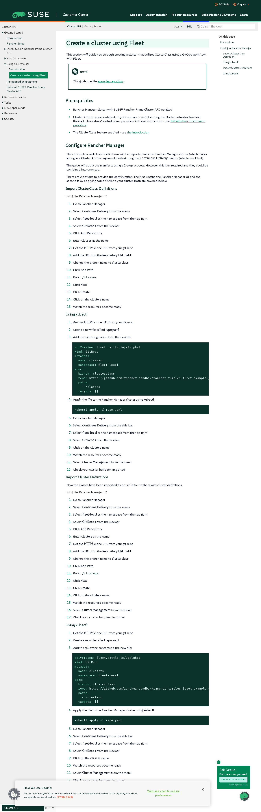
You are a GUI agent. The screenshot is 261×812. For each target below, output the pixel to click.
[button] (14, 794)
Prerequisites (227, 42)
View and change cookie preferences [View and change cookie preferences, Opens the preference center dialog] (163, 793)
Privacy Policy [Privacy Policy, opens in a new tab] (65, 796)
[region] (112, 793)
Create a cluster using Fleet (28, 75)
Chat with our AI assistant (233, 779)
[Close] (203, 789)
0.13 (176, 26)
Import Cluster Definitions (237, 67)
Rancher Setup (16, 43)
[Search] (227, 26)
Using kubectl (230, 62)
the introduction (138, 132)
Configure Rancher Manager (235, 48)
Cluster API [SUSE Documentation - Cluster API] (74, 26)
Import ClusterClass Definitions (234, 55)
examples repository (110, 81)
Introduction (14, 38)
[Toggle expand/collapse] (2, 33)
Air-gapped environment (22, 82)
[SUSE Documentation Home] (62, 27)
